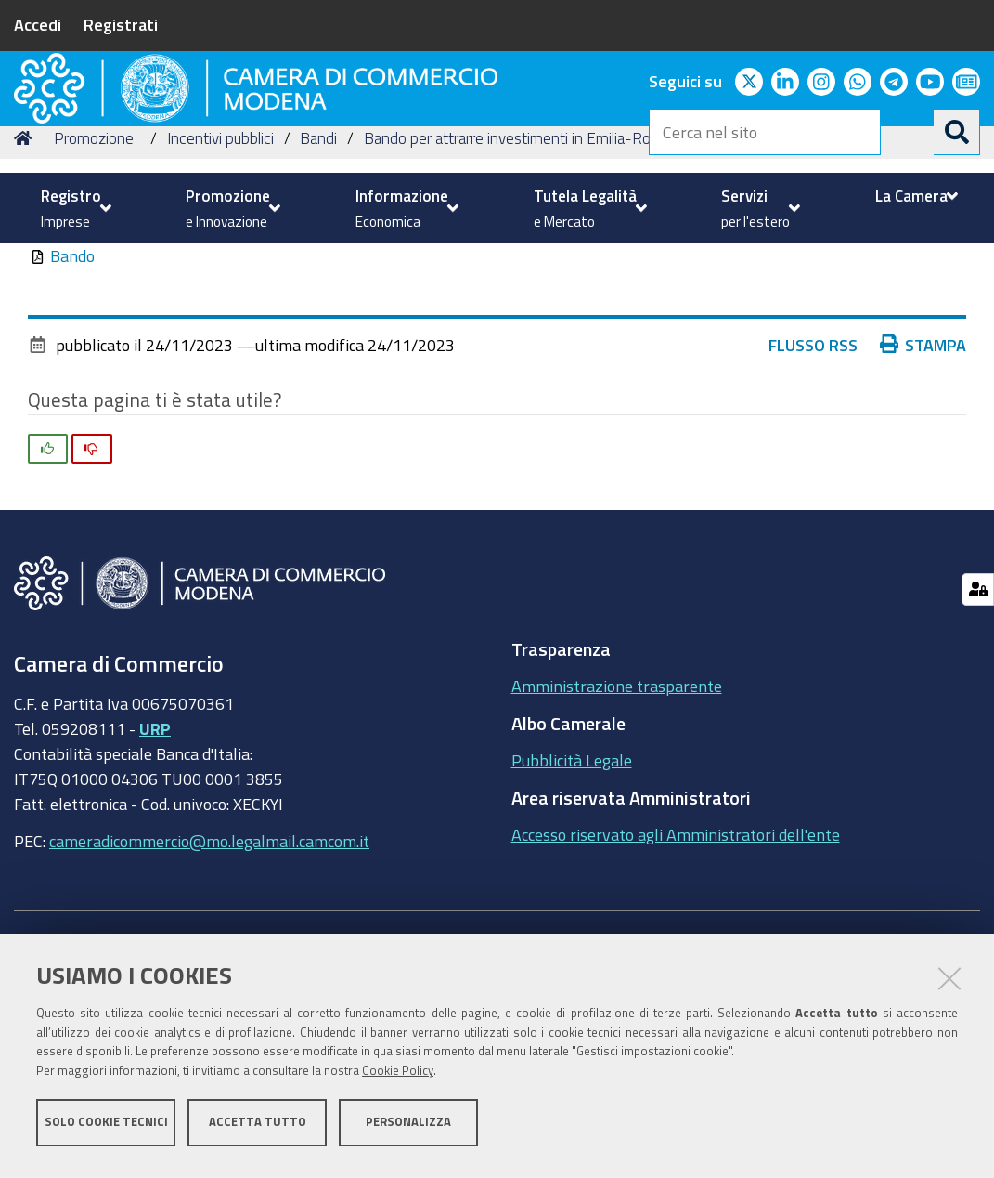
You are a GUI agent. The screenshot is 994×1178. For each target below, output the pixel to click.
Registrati (121, 24)
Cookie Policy (397, 1078)
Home (26, 288)
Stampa (923, 495)
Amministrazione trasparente (616, 836)
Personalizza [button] (408, 1129)
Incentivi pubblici (220, 288)
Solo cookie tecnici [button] (106, 1129)
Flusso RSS (813, 495)
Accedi (37, 24)
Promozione (94, 288)
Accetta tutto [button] (257, 1129)
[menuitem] (74, 208)
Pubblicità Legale (571, 910)
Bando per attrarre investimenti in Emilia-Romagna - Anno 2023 (574, 288)
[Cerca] (957, 132)
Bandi (318, 288)
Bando (72, 406)
